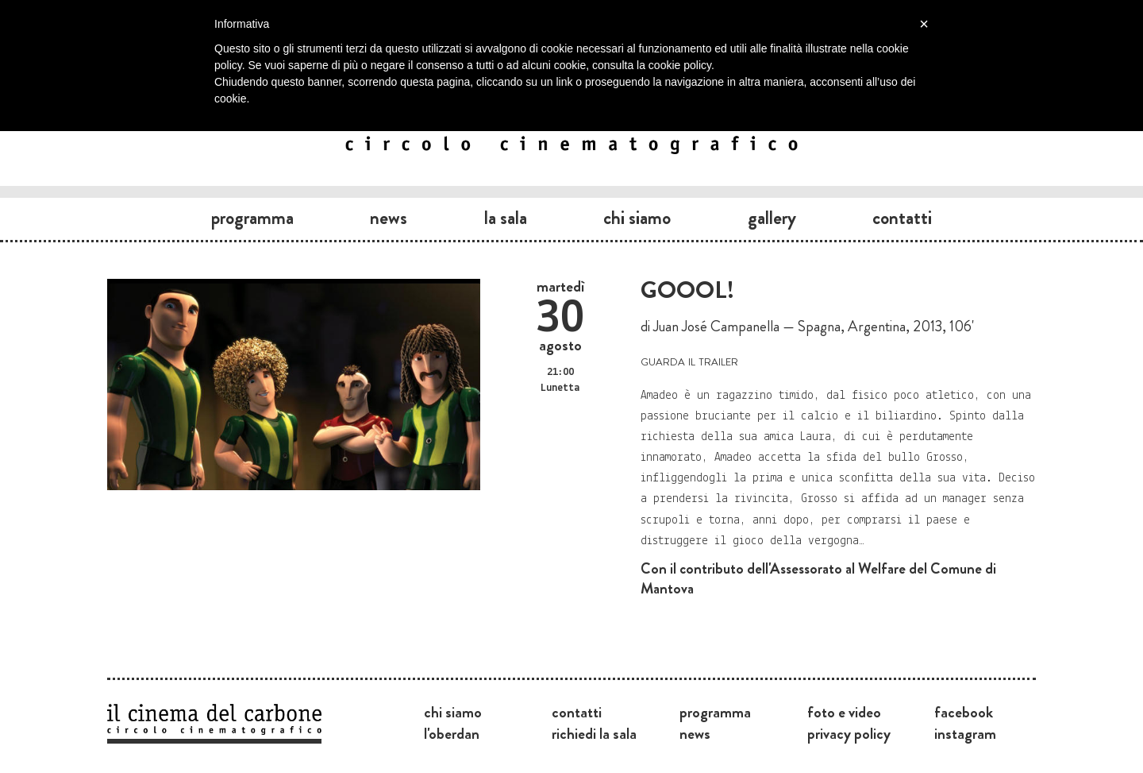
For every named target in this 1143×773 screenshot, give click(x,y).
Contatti (902, 217)
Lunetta (560, 388)
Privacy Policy (849, 733)
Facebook (963, 712)
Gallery (772, 217)
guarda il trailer (689, 360)
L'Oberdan (451, 733)
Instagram (965, 733)
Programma (252, 217)
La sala (505, 217)
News (388, 217)
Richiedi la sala (594, 733)
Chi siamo (637, 217)
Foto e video (844, 712)
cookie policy (679, 65)
